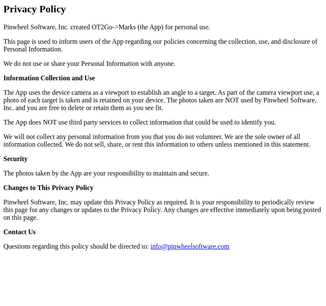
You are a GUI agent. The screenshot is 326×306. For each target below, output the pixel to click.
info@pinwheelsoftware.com (190, 246)
